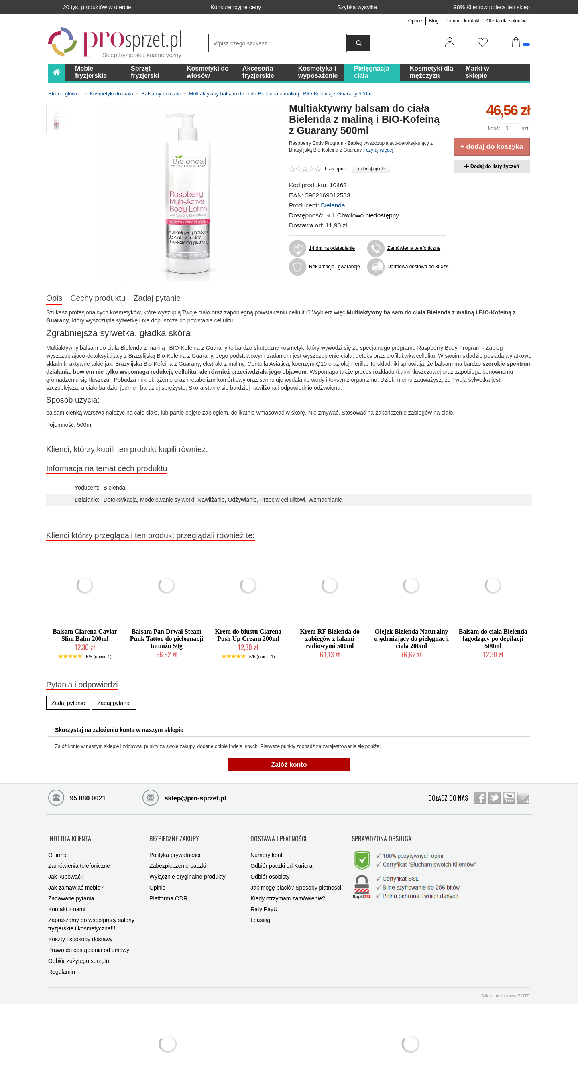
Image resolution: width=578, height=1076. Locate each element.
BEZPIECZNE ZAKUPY (174, 834)
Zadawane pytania (71, 890)
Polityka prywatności (174, 847)
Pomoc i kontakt (463, 21)
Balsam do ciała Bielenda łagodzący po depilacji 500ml (493, 638)
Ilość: (494, 128)
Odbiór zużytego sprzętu (78, 953)
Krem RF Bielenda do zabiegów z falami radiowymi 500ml (330, 638)
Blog (434, 21)
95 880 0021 (77, 797)
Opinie (415, 21)
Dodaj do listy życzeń (491, 166)
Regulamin (61, 963)
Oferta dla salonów (506, 21)
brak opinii (336, 169)
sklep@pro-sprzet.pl (184, 797)
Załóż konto (289, 764)
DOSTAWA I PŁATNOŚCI (278, 834)
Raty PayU (263, 901)
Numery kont (266, 847)
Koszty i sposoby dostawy (80, 931)
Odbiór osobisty (269, 868)
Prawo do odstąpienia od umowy (88, 942)
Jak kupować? (66, 868)
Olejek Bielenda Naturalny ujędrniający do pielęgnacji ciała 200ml (411, 638)
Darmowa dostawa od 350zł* (416, 267)
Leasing (260, 912)
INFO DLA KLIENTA (69, 834)
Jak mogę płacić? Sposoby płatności (295, 879)
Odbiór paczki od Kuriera (281, 858)
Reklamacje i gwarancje (334, 267)
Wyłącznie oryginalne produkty (187, 868)
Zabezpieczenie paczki (177, 858)
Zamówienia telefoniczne (413, 248)
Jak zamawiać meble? (76, 879)
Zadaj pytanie (157, 298)
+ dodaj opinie (371, 168)
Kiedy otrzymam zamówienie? (287, 890)
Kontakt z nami (66, 901)
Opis (54, 298)
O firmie (58, 847)
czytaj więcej (378, 150)
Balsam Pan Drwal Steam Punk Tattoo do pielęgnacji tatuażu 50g (167, 638)
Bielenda (333, 205)
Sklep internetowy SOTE (505, 987)
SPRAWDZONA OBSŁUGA (381, 834)
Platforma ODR (168, 890)
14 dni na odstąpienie (332, 248)
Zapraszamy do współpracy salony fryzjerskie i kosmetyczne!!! (91, 916)
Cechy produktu (97, 298)
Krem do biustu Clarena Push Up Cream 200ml (248, 635)
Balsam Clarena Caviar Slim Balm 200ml (85, 635)
